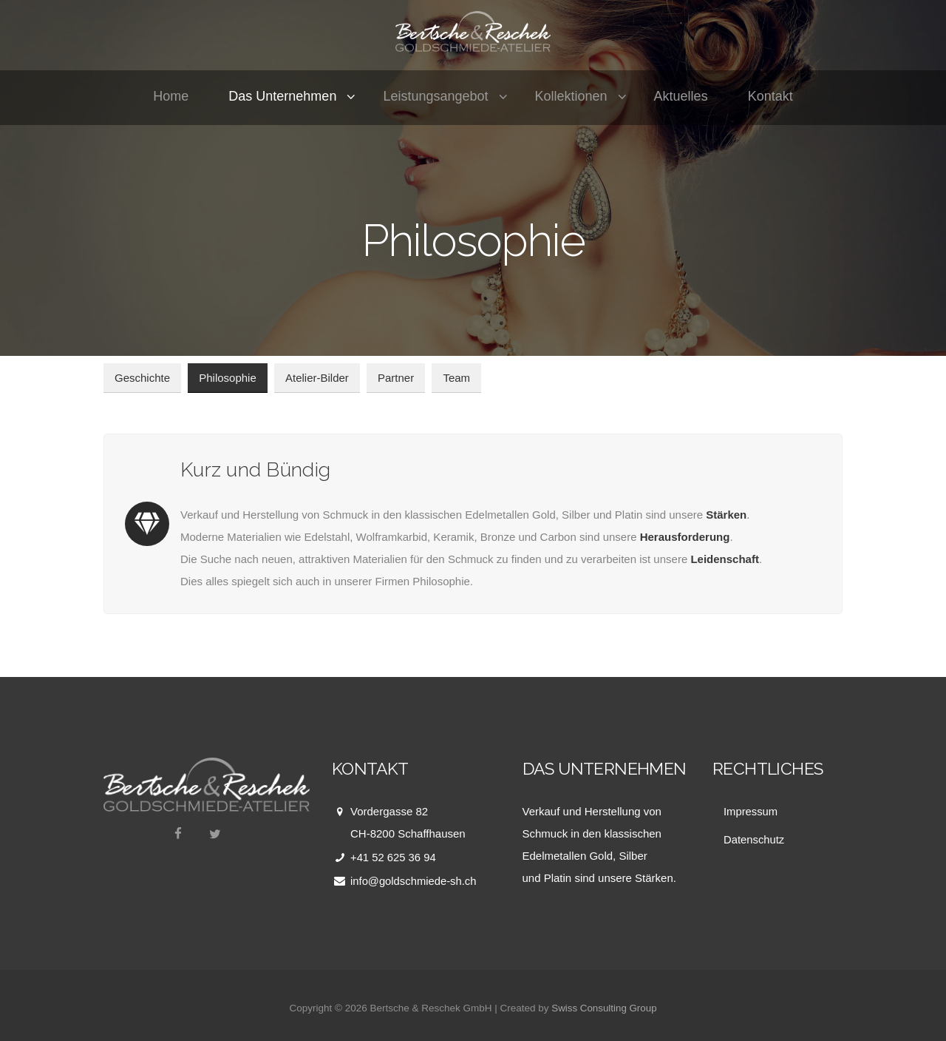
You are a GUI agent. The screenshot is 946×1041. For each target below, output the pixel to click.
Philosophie (227, 377)
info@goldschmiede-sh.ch (414, 881)
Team (456, 377)
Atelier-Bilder (317, 377)
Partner (396, 377)
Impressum (751, 811)
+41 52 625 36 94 (393, 857)
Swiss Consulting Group (604, 1007)
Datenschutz (754, 838)
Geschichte (142, 377)
